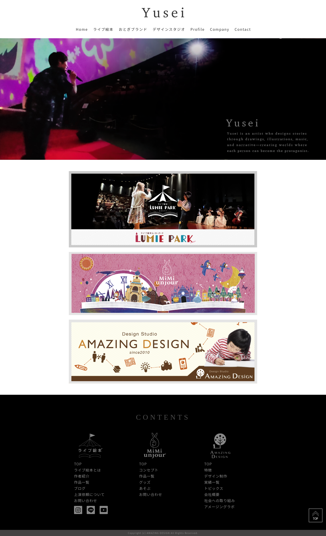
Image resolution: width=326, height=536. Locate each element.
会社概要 (212, 494)
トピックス (213, 488)
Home (82, 29)
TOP (78, 464)
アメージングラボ (219, 506)
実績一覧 (212, 482)
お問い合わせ (85, 500)
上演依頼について (89, 494)
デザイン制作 (215, 476)
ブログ (80, 488)
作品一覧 (81, 482)
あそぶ (145, 488)
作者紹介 (81, 476)
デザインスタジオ (169, 29)
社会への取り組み (219, 500)
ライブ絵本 (103, 29)
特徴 (208, 470)
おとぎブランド (133, 29)
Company (219, 29)
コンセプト (148, 470)
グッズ (145, 482)
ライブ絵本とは (87, 470)
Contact (243, 29)
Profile (197, 29)
